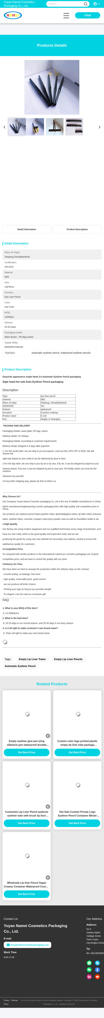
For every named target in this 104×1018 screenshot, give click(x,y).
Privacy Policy (6, 1002)
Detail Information (26, 229)
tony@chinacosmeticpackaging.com (27, 945)
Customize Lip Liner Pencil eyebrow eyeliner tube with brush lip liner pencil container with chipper (26, 814)
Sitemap (14, 1000)
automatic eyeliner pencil (20, 666)
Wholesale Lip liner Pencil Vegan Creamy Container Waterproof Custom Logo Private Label (26, 885)
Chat (88, 15)
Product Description (77, 229)
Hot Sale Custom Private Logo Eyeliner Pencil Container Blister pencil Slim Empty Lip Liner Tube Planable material (77, 814)
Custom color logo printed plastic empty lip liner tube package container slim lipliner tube (77, 743)
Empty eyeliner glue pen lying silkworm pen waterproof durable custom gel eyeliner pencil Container (27, 743)
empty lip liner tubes (32, 659)
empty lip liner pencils (68, 659)
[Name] (86, 4)
